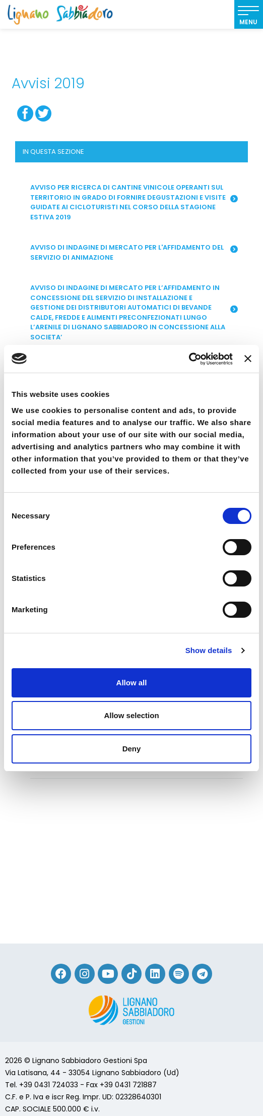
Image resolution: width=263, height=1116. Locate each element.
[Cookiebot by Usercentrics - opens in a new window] (189, 359)
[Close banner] (247, 358)
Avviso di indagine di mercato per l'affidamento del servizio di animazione (134, 252)
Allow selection (131, 715)
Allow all (131, 682)
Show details (208, 650)
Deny (131, 748)
